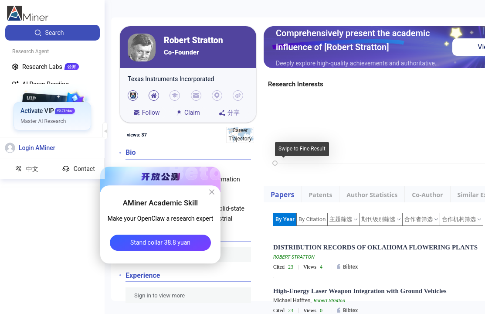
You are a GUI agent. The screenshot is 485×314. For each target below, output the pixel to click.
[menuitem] (52, 33)
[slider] (275, 163)
